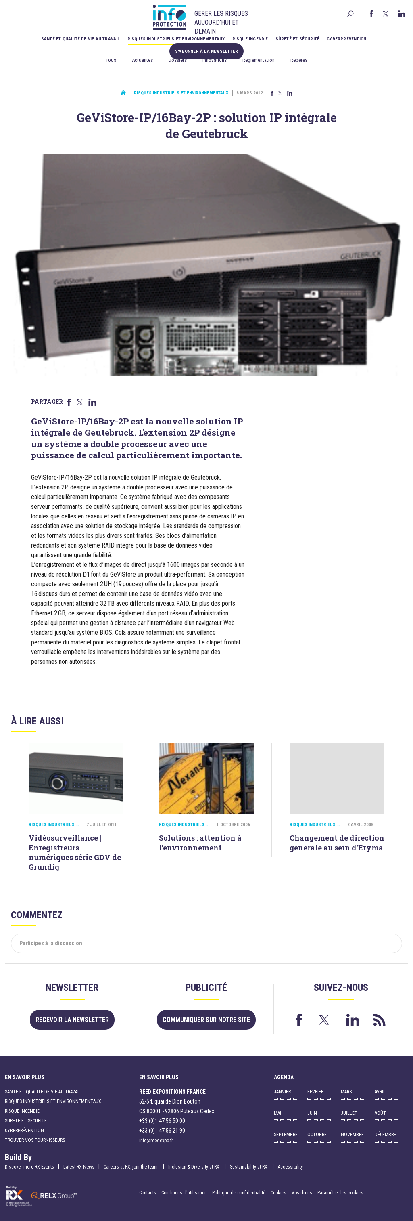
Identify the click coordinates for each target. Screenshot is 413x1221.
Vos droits (302, 1193)
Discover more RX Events (29, 1167)
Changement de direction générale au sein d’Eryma (337, 842)
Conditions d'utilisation (184, 1193)
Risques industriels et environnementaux (176, 39)
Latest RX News (78, 1167)
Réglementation (258, 60)
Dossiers (178, 60)
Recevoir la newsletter (72, 1020)
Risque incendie (250, 39)
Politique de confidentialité (239, 1193)
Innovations (214, 60)
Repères (298, 60)
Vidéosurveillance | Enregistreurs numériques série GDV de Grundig (75, 852)
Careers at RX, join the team (131, 1167)
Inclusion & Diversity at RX (194, 1167)
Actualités (142, 60)
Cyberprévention (346, 39)
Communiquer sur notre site (206, 1020)
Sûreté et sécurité (297, 39)
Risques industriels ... (54, 824)
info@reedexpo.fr (156, 1140)
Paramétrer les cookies (340, 1193)
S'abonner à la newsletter (206, 51)
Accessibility (290, 1167)
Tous (111, 60)
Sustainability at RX (249, 1167)
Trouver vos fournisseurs (35, 1140)
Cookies (278, 1193)
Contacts (147, 1193)
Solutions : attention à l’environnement (200, 842)
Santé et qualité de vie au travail (80, 39)
